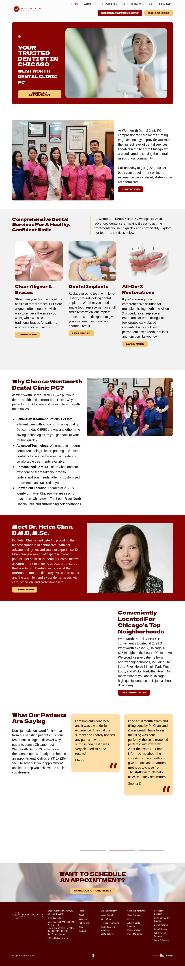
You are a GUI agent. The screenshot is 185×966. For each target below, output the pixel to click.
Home (81, 910)
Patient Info (84, 922)
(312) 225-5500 (158, 13)
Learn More (28, 334)
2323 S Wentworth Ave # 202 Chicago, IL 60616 (60, 912)
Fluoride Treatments (110, 922)
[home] (26, 9)
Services (83, 918)
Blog (81, 927)
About (81, 914)
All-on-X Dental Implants (134, 924)
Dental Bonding (161, 924)
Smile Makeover (134, 933)
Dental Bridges (160, 929)
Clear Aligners (133, 914)
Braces (130, 918)
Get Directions (134, 692)
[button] (90, 4)
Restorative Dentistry (159, 912)
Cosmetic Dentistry (136, 910)
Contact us (131, 189)
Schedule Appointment (120, 13)
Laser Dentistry (108, 914)
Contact (82, 931)
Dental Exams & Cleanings (108, 928)
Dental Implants (134, 929)
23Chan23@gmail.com (58, 938)
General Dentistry (109, 910)
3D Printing (106, 918)
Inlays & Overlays (161, 940)
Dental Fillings (107, 933)
